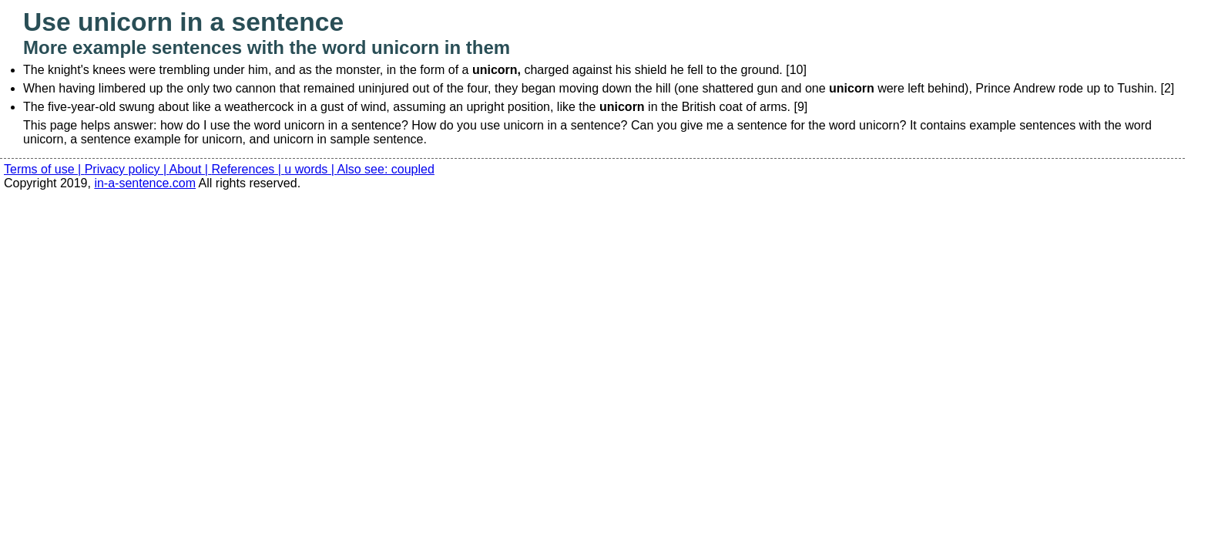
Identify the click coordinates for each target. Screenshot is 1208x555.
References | (247, 169)
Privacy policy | (127, 169)
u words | (310, 169)
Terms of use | (44, 169)
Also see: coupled (386, 169)
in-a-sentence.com (145, 183)
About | (190, 169)
